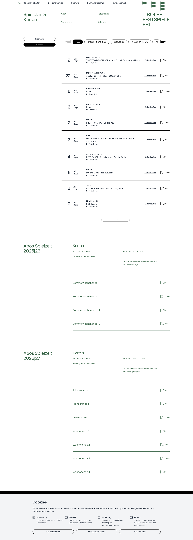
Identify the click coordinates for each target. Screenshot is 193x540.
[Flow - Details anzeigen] (164, 91)
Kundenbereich (119, 3)
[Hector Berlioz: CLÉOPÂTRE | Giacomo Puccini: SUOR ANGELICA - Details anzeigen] (164, 139)
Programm (66, 22)
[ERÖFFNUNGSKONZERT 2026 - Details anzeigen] (164, 122)
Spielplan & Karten (32, 3)
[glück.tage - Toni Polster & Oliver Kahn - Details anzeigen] (164, 75)
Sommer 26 (119, 42)
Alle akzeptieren (53, 531)
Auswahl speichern (96, 531)
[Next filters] (164, 41)
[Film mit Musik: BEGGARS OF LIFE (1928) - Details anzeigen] (164, 188)
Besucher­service (55, 3)
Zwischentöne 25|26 (97, 42)
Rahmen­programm (95, 3)
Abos (63, 13)
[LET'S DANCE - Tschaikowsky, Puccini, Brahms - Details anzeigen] (164, 156)
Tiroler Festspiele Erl (156, 19)
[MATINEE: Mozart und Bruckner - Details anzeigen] (164, 172)
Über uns (75, 3)
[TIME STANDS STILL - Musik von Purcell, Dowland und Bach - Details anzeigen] (164, 60)
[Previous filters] (66, 41)
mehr (115, 220)
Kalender (102, 22)
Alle (78, 42)
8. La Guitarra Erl (140, 42)
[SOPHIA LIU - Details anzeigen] (164, 203)
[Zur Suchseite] (20, 3)
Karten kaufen (150, 60)
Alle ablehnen (140, 531)
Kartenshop (103, 13)
